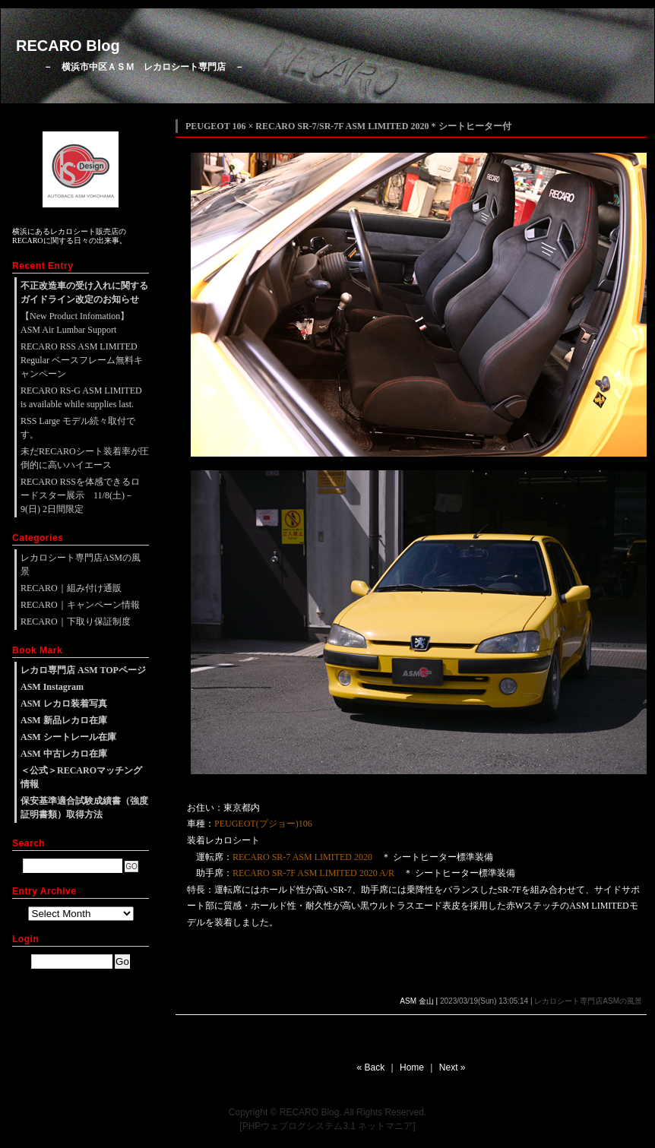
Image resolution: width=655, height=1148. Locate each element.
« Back (371, 1067)
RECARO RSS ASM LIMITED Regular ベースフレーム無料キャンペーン (82, 360)
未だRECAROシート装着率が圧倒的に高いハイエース (85, 458)
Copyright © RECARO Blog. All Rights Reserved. (327, 1112)
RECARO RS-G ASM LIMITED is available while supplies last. (81, 397)
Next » (452, 1067)
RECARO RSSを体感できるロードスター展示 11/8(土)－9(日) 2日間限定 (80, 495)
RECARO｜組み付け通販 (71, 588)
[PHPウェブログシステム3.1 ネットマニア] (327, 1126)
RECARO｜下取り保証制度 (76, 621)
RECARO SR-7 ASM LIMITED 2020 (302, 857)
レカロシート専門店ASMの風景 (588, 1001)
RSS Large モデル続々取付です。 (78, 428)
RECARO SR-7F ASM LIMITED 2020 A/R (313, 873)
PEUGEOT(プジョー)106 (263, 823)
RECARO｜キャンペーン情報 (80, 604)
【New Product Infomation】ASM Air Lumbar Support (75, 323)
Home (412, 1067)
